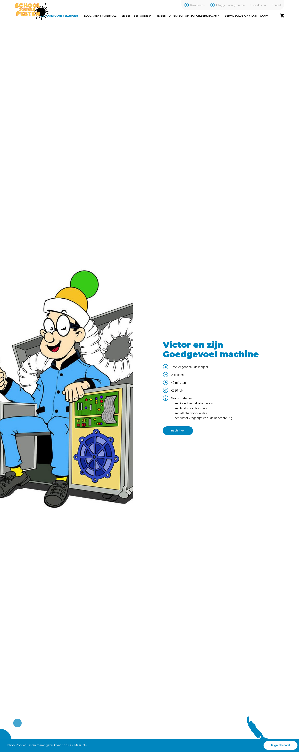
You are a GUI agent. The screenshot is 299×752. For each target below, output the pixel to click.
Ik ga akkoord (280, 745)
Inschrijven (177, 430)
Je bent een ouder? (136, 16)
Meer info (80, 745)
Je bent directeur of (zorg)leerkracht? (188, 16)
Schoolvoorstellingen (59, 16)
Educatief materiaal (100, 16)
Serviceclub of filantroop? (246, 16)
